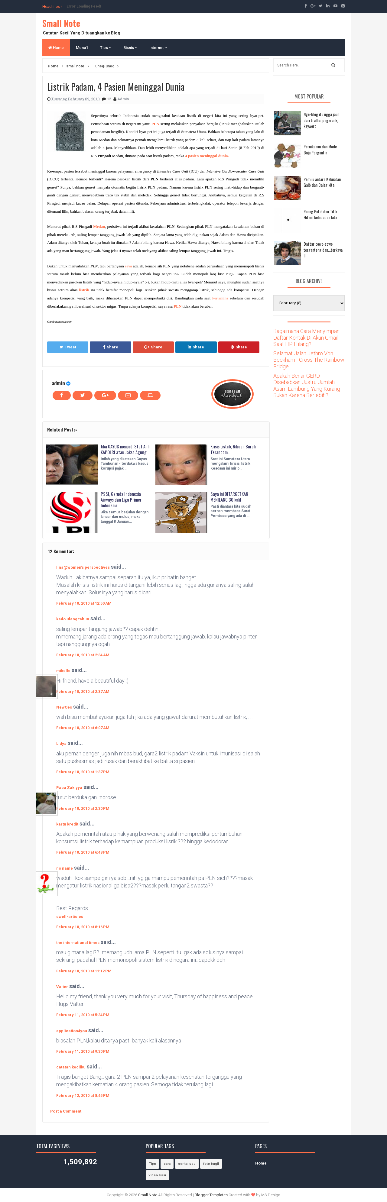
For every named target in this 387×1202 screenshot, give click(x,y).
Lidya (61, 743)
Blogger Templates (211, 1195)
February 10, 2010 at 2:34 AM (82, 655)
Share (110, 347)
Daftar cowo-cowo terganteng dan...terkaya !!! (323, 250)
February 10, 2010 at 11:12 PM (84, 971)
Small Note (61, 23)
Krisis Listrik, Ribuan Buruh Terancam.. (229, 450)
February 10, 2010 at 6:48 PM (82, 852)
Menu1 (82, 47)
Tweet (68, 347)
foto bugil (211, 1164)
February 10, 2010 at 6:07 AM (82, 727)
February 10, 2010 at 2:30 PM (82, 808)
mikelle (63, 670)
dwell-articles (69, 916)
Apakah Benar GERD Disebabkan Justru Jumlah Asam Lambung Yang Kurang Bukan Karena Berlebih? (306, 386)
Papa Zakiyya (69, 787)
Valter (62, 986)
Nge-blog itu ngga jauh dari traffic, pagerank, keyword (321, 120)
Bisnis (130, 47)
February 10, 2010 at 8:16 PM (82, 927)
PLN (177, 306)
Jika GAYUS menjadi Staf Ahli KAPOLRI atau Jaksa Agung (124, 453)
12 (109, 99)
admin (58, 383)
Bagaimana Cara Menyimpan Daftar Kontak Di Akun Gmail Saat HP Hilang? (306, 337)
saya (128, 266)
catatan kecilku (71, 1067)
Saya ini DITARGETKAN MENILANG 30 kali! (231, 497)
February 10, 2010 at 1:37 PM (82, 772)
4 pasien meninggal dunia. (207, 155)
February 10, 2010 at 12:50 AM (84, 603)
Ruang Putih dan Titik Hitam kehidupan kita (320, 214)
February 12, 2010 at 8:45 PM (82, 1095)
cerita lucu (187, 1164)
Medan (99, 226)
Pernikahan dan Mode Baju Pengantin (320, 149)
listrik (84, 290)
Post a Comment (65, 1111)
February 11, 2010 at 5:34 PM (82, 1015)
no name (64, 868)
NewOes (64, 707)
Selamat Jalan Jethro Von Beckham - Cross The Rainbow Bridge (308, 360)
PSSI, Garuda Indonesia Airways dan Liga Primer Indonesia (123, 501)
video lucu (157, 1175)
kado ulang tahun (72, 619)
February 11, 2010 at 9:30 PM (82, 1051)
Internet (158, 47)
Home (56, 47)
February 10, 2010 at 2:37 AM (82, 691)
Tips (105, 47)
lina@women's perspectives (83, 567)
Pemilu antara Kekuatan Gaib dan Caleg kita (322, 182)
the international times (77, 942)
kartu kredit (67, 824)
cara (167, 1164)
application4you (71, 1031)
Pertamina (220, 298)
